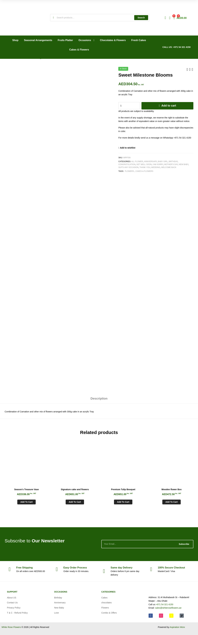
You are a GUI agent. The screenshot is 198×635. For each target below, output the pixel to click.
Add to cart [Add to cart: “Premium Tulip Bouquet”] (123, 502)
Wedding (155, 167)
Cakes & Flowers (144, 171)
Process (75, 567)
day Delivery (121, 567)
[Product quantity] (129, 105)
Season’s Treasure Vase (26, 489)
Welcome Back (168, 167)
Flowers (129, 171)
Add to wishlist (127, 148)
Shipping (24, 567)
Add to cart (168, 105)
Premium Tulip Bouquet (123, 489)
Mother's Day (171, 164)
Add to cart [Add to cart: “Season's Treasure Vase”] (26, 502)
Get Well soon (144, 164)
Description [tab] (99, 398)
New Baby (183, 164)
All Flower (137, 161)
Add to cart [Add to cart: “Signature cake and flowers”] (75, 502)
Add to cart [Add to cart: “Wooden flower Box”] (171, 502)
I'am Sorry (158, 164)
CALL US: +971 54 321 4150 (176, 47)
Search (141, 17)
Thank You (144, 167)
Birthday (173, 161)
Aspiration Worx (177, 627)
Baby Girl (163, 161)
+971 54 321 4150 (164, 604)
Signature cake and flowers (75, 489)
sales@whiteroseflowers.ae (168, 608)
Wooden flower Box (171, 489)
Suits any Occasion (128, 167)
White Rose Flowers (11, 627)
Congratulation (126, 164)
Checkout (171, 567)
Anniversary (150, 161)
